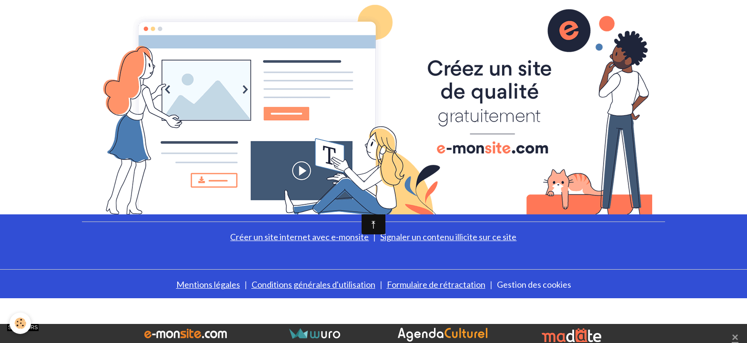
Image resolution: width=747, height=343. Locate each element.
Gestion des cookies (534, 284)
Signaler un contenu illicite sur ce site (448, 237)
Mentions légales (208, 284)
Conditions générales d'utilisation (313, 284)
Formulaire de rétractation (436, 284)
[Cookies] (20, 323)
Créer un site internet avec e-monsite (299, 237)
